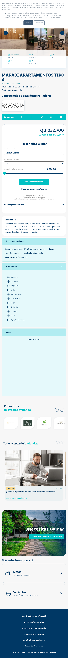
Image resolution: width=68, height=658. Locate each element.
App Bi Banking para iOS (34, 634)
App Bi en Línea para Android (34, 616)
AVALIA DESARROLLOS (11, 84)
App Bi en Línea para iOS (34, 622)
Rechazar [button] (39, 23)
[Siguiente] (62, 33)
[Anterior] (6, 33)
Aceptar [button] (28, 23)
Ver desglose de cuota (34, 205)
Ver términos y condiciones (34, 640)
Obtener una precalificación (34, 189)
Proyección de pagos (11, 159)
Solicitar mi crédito (34, 182)
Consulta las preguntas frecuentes (46, 536)
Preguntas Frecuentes (34, 646)
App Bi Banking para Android (34, 628)
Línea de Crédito (10, 149)
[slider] (4, 173)
